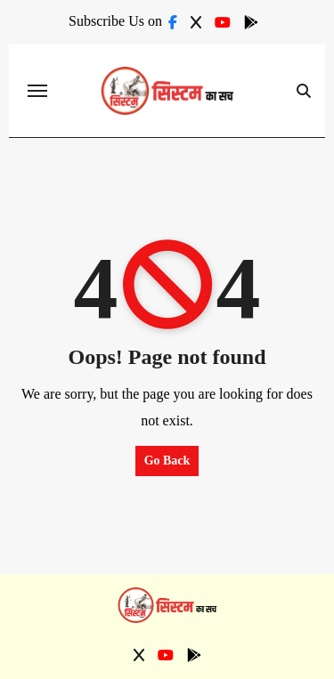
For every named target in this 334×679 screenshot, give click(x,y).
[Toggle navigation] (37, 90)
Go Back (167, 460)
